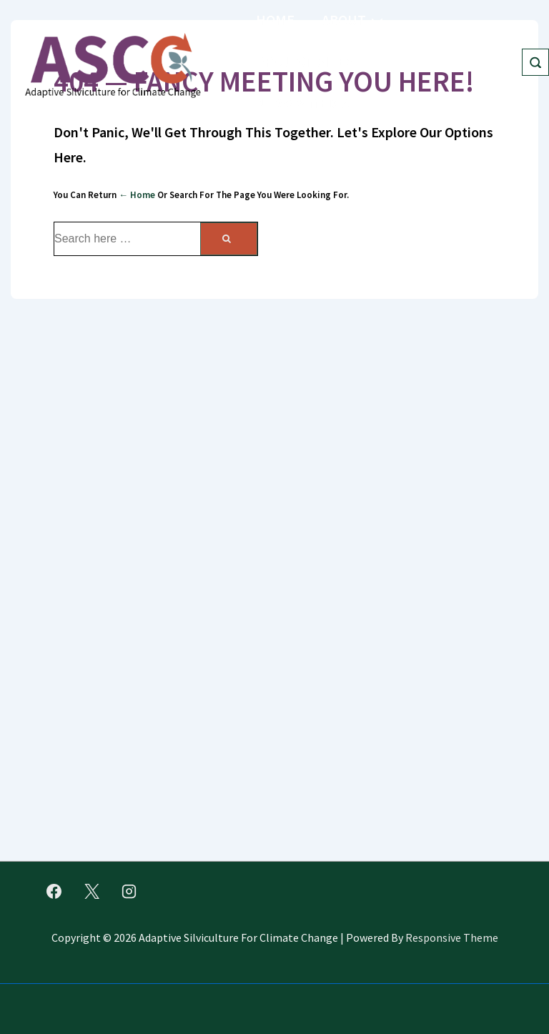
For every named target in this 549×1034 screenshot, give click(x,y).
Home (275, 20)
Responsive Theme (451, 937)
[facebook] (54, 891)
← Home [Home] (137, 195)
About (354, 18)
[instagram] (129, 891)
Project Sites (315, 60)
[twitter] (91, 891)
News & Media (313, 101)
